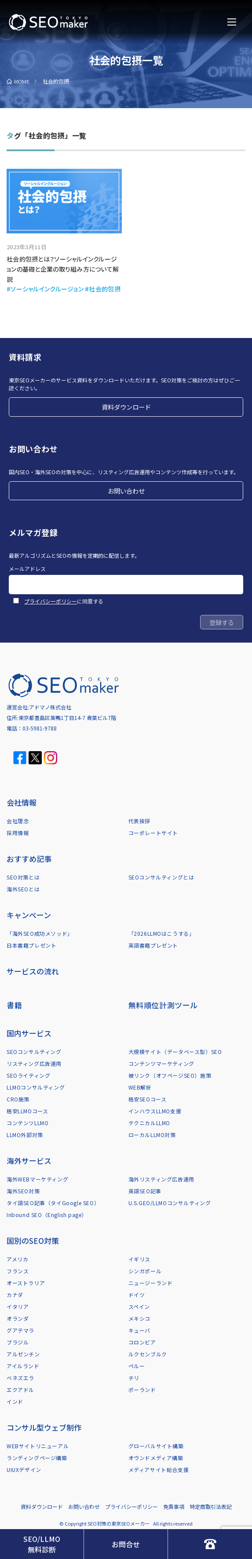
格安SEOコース (147, 1099)
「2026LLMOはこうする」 (161, 933)
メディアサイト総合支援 (158, 1469)
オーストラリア (26, 1282)
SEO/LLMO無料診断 (41, 1544)
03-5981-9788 (39, 728)
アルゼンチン (23, 1354)
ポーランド (142, 1389)
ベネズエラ (20, 1377)
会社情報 (22, 802)
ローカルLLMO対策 (152, 1134)
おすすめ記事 (29, 858)
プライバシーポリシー (50, 601)
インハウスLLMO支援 (155, 1111)
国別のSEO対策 (33, 1240)
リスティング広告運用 (34, 1063)
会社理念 (18, 821)
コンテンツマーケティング (161, 1063)
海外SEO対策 (23, 1191)
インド (15, 1401)
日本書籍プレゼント (31, 945)
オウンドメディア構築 (155, 1457)
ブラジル (18, 1342)
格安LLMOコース (27, 1111)
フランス (18, 1271)
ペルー (136, 1366)
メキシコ (139, 1318)
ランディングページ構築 (37, 1457)
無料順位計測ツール (163, 1004)
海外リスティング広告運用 (161, 1179)
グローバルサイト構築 (156, 1446)
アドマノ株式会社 (50, 707)
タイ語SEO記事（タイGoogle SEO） (53, 1202)
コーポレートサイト (153, 832)
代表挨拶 (139, 821)
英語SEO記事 (144, 1191)
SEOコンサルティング (34, 1051)
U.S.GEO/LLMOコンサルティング (169, 1202)
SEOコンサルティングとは (161, 877)
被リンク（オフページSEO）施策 (170, 1075)
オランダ (18, 1318)
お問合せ (126, 1544)
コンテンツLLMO (27, 1123)
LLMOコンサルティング (36, 1087)
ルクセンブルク (147, 1354)
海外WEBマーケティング (37, 1179)
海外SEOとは (23, 889)
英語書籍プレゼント (153, 945)
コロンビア (142, 1342)
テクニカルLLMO (149, 1123)
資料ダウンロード (126, 406)
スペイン (139, 1306)
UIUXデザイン (24, 1469)
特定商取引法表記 (211, 1506)
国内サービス (29, 1033)
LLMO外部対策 (25, 1134)
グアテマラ (20, 1330)
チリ (133, 1377)
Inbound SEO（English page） (47, 1214)
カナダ (15, 1294)
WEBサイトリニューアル (38, 1446)
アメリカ (17, 1259)
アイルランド (23, 1366)
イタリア (18, 1306)
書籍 (14, 1004)
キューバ (139, 1330)
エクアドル (20, 1389)
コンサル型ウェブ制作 (44, 1427)
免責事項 (173, 1506)
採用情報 (18, 832)
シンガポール (145, 1271)
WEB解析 (140, 1087)
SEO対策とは (23, 877)
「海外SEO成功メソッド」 (40, 933)
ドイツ (136, 1294)
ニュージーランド (150, 1282)
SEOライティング (28, 1075)
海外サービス (29, 1160)
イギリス (139, 1259)
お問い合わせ (126, 490)
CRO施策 (18, 1099)
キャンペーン (29, 914)
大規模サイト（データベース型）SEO (175, 1051)
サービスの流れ (33, 971)
